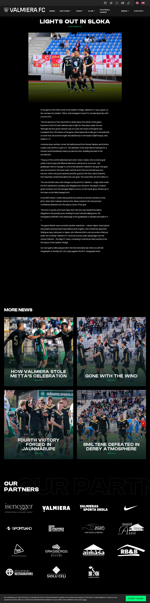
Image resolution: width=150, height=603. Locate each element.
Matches (64, 11)
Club (90, 11)
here (85, 600)
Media (124, 11)
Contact (139, 11)
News (52, 11)
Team (78, 11)
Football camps (105, 11)
